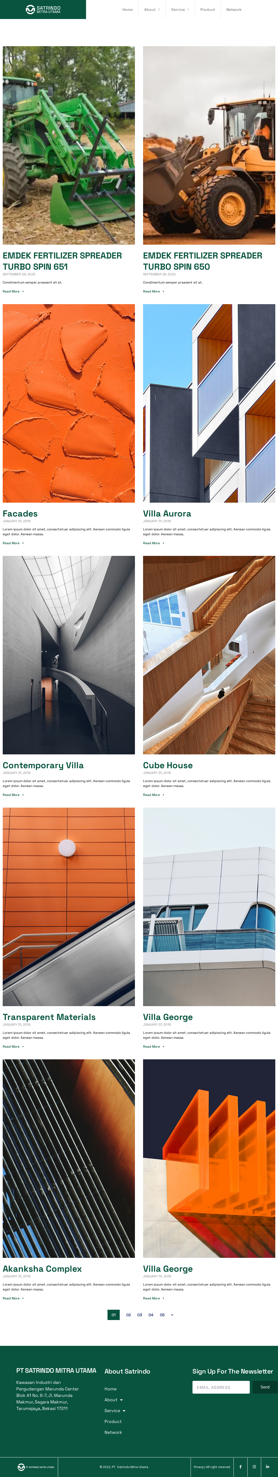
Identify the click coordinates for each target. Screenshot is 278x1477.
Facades (20, 513)
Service (180, 9)
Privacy (199, 1467)
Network (234, 9)
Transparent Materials (49, 1017)
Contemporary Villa (43, 765)
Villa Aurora (167, 513)
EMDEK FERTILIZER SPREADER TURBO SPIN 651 (62, 261)
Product (207, 9)
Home (127, 9)
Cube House (168, 765)
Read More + (13, 291)
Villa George (168, 1017)
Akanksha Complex (42, 1268)
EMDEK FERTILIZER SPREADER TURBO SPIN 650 (202, 261)
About (152, 9)
